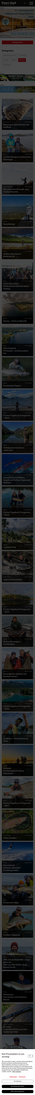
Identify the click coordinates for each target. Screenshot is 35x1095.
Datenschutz (13, 1077)
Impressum (22, 1077)
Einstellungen (17, 1081)
